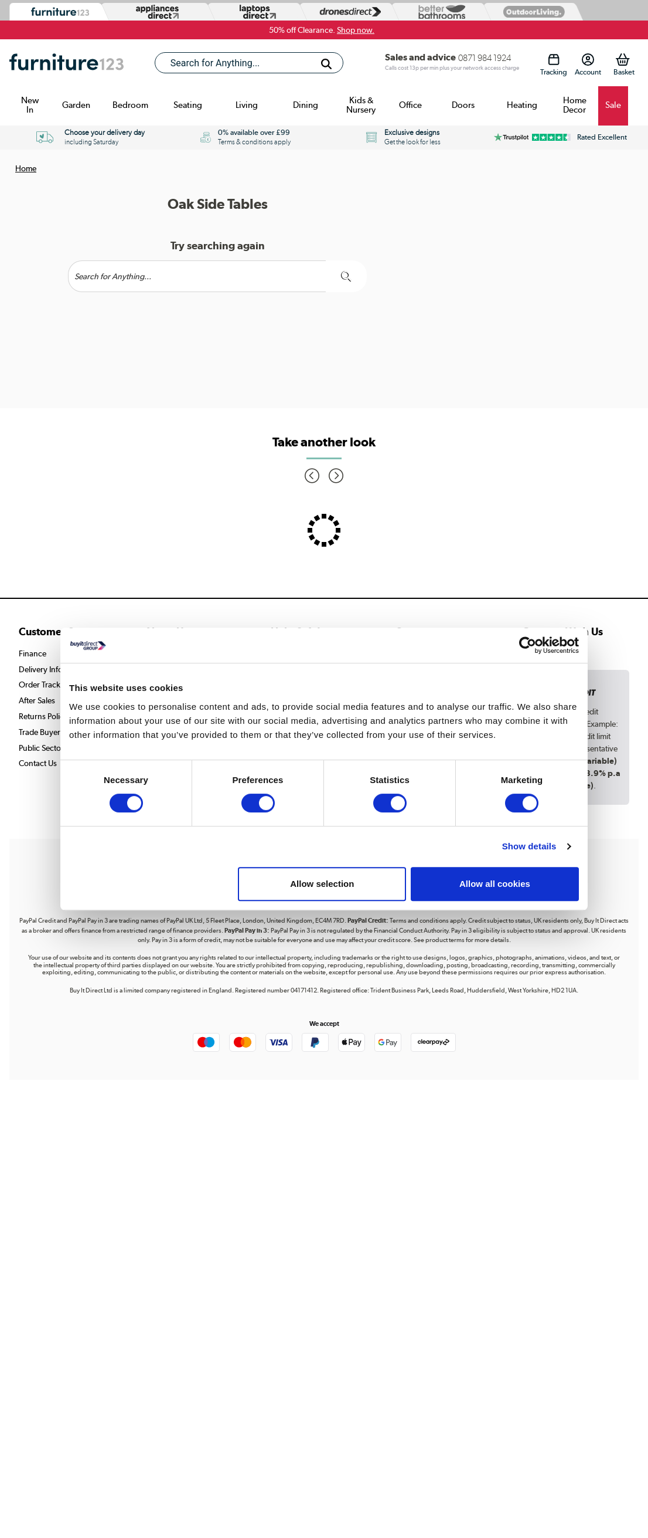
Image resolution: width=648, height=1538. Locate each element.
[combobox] (249, 63)
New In (30, 105)
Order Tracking (45, 684)
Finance (32, 653)
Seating (187, 105)
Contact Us (38, 763)
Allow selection (322, 884)
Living (247, 105)
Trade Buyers (41, 732)
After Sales (37, 700)
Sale (613, 105)
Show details (529, 846)
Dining (305, 105)
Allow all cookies (494, 884)
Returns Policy (43, 716)
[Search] (326, 64)
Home (25, 168)
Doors (463, 105)
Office (410, 105)
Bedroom (130, 105)
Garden (76, 105)
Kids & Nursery (361, 105)
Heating (522, 105)
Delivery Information (54, 669)
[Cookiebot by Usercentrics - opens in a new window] (527, 645)
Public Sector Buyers (54, 748)
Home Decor (574, 105)
